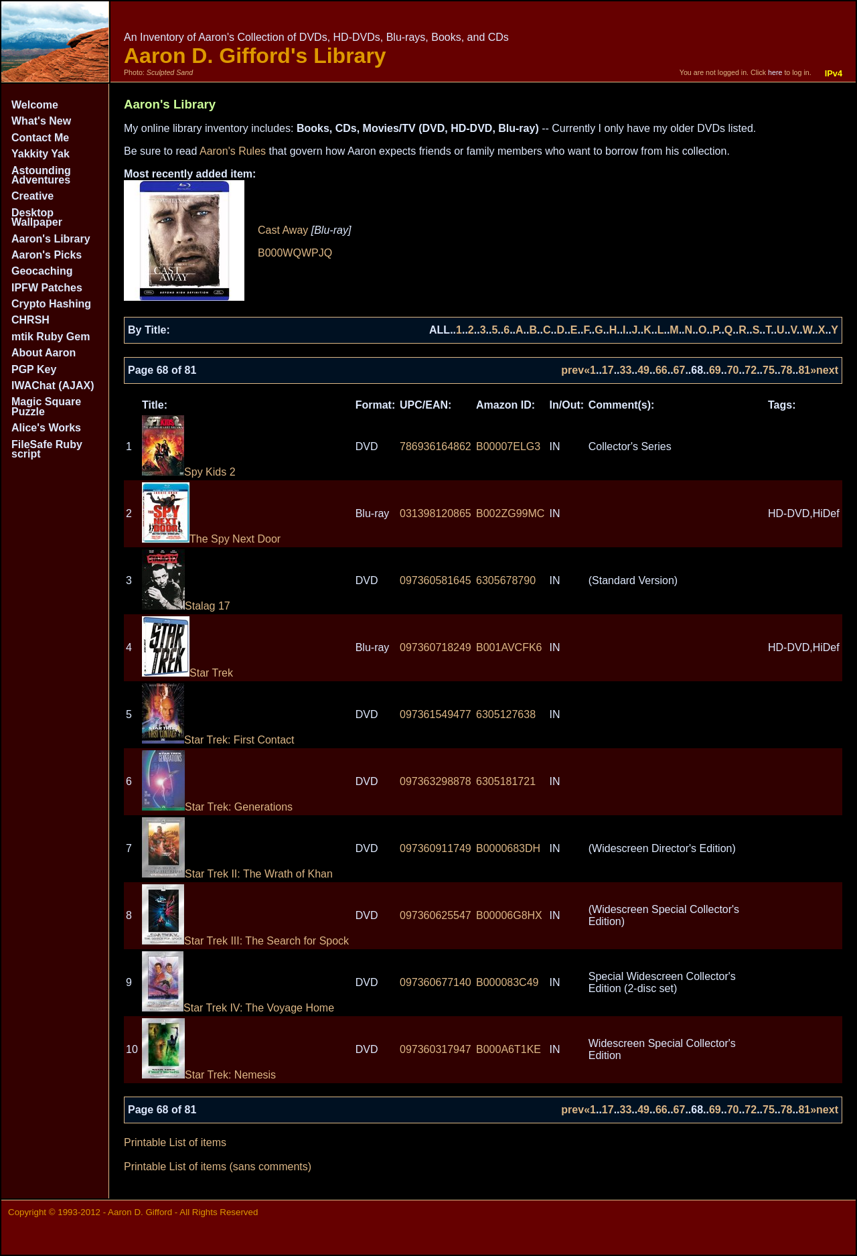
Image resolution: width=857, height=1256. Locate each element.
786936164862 (435, 446)
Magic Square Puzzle (46, 406)
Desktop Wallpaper (36, 217)
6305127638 (506, 714)
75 (769, 370)
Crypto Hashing (51, 303)
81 (804, 370)
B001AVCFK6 (509, 647)
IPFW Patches (46, 287)
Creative (32, 196)
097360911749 (435, 848)
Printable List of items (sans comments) (217, 1166)
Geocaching (42, 271)
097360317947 (435, 1049)
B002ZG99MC (510, 513)
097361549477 (435, 714)
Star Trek (187, 673)
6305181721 (506, 781)
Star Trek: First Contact (218, 740)
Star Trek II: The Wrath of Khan (237, 874)
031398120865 (435, 513)
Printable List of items (175, 1142)
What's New (41, 121)
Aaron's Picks (46, 255)
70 (733, 370)
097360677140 (435, 982)
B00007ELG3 (508, 446)
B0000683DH (508, 848)
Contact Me (40, 137)
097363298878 (435, 781)
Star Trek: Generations (217, 807)
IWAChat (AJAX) (52, 385)
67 (680, 370)
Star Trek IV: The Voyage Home (238, 1008)
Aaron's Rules (233, 151)
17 (608, 370)
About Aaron (43, 352)
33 (626, 370)
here (775, 72)
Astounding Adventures (41, 175)
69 (715, 370)
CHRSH (30, 320)
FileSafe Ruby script (46, 449)
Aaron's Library (50, 239)
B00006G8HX (509, 915)
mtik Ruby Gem (50, 336)
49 (643, 370)
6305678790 (506, 580)
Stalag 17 (186, 606)
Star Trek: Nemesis (209, 1074)
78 (787, 370)
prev (572, 370)
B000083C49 (507, 982)
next (827, 370)
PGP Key (33, 369)
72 (751, 370)
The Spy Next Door (211, 539)
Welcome (34, 105)
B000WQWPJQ (295, 253)
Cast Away (283, 230)
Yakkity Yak (40, 153)
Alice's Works (46, 427)
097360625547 (435, 915)
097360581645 (435, 580)
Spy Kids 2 (188, 472)
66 (661, 370)
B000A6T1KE (508, 1049)
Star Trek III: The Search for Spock (245, 941)
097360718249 (435, 647)
